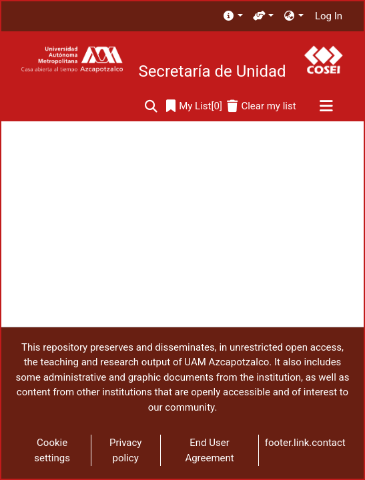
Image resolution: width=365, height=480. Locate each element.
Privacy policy (125, 450)
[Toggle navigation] (326, 107)
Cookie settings (52, 450)
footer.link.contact (305, 443)
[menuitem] (232, 16)
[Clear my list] (261, 106)
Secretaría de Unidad (212, 71)
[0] (194, 106)
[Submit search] (151, 106)
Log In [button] (329, 16)
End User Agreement (209, 450)
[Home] (72, 60)
